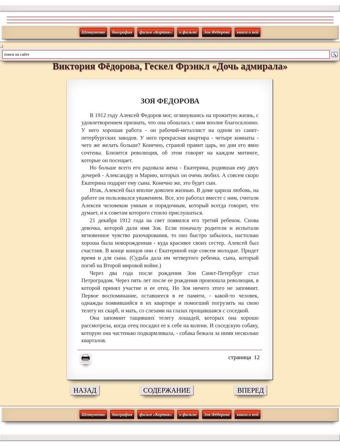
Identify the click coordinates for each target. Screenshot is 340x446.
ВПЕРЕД (250, 390)
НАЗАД (84, 390)
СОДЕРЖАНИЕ (167, 390)
